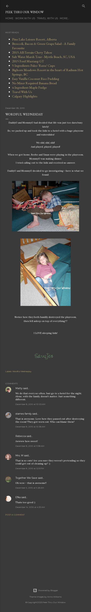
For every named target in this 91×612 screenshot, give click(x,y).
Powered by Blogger (45, 590)
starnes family (23, 413)
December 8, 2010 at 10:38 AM (30, 426)
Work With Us (25, 18)
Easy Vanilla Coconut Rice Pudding (35, 78)
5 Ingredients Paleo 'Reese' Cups (33, 65)
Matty (18, 388)
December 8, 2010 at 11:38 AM (29, 446)
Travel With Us (47, 18)
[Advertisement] (45, 548)
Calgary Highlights (24, 96)
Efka (18, 497)
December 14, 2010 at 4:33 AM (30, 507)
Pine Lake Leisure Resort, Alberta (34, 39)
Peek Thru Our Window (24, 12)
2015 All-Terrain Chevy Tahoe (32, 52)
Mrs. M (19, 455)
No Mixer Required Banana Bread (34, 83)
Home (9, 18)
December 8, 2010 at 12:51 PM (29, 468)
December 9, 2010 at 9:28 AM (29, 488)
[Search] (84, 5)
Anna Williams (54, 596)
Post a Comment (15, 514)
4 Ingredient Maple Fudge (29, 87)
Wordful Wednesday (22, 371)
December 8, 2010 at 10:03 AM (30, 404)
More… (64, 18)
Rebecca (20, 436)
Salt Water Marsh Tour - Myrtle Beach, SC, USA (43, 57)
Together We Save (26, 477)
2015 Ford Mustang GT (28, 61)
